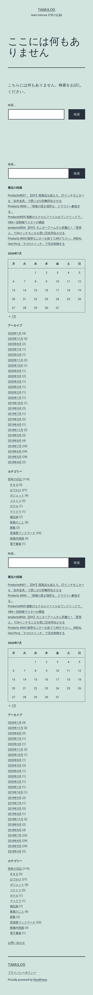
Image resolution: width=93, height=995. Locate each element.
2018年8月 (15, 440)
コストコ (15, 500)
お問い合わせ (16, 942)
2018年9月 (15, 435)
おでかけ (15, 490)
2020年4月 (15, 381)
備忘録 (14, 517)
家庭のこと (17, 522)
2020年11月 (15, 360)
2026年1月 (15, 333)
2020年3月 (15, 386)
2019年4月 (15, 424)
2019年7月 (15, 413)
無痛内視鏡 (17, 538)
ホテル (14, 506)
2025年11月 (15, 338)
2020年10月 (15, 365)
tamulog (46, 10)
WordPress (40, 979)
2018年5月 (15, 456)
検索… (12, 105)
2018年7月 (15, 446)
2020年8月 (15, 370)
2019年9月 (15, 408)
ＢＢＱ (14, 484)
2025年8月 (15, 344)
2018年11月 (15, 430)
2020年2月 (15, 392)
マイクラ (15, 511)
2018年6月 (15, 451)
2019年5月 (15, 419)
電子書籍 (15, 543)
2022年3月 (15, 354)
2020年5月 (15, 376)
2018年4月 (15, 462)
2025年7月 (15, 349)
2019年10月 (15, 403)
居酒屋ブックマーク (22, 533)
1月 (12, 316)
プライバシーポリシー (22, 972)
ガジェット (17, 495)
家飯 (13, 527)
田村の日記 (15, 479)
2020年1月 (15, 397)
